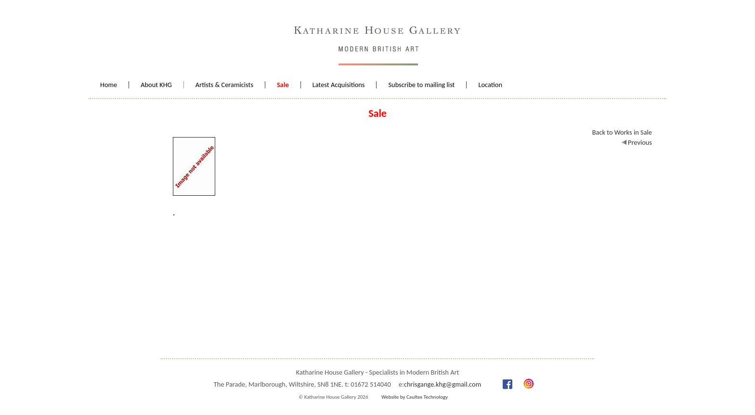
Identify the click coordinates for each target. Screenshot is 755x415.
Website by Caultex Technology (414, 397)
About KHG (156, 84)
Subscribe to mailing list (421, 84)
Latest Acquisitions (338, 84)
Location (490, 84)
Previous (636, 142)
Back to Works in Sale (622, 132)
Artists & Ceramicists (224, 84)
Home (108, 84)
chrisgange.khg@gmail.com (442, 384)
